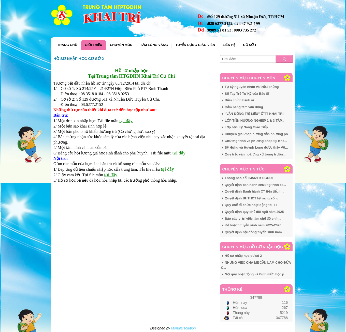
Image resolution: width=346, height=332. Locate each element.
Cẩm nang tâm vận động (244, 107)
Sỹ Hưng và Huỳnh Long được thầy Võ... (256, 147)
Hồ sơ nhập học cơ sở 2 (78, 58)
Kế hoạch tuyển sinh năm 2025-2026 (253, 225)
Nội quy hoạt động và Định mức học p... (256, 274)
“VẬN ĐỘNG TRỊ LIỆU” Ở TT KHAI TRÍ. (254, 114)
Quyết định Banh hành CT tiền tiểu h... (254, 191)
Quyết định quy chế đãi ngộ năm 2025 (254, 212)
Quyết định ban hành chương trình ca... (255, 185)
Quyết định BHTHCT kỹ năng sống (251, 198)
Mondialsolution (183, 328)
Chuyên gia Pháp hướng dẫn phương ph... (258, 134)
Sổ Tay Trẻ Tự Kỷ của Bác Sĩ (247, 94)
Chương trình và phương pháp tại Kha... (256, 141)
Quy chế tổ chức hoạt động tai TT (251, 205)
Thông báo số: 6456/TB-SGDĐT (249, 178)
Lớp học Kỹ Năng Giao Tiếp (246, 127)
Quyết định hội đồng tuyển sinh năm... (254, 232)
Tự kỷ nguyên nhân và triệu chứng (252, 87)
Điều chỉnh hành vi (239, 100)
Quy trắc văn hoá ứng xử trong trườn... (255, 154)
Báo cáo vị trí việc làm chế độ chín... (253, 218)
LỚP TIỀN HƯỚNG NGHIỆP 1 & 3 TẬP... (254, 120)
